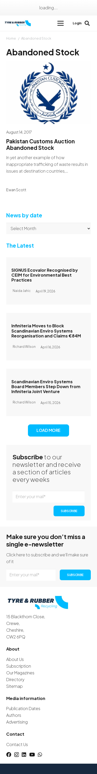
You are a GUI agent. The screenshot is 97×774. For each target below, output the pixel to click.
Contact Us (17, 744)
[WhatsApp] (40, 754)
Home (11, 38)
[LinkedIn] (24, 754)
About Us (15, 659)
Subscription (18, 666)
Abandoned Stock (36, 38)
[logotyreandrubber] (18, 23)
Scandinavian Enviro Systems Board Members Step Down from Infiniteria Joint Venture (45, 386)
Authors (13, 715)
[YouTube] (32, 754)
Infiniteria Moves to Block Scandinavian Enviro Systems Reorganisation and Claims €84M (46, 330)
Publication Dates (23, 708)
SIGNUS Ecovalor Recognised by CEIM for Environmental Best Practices (44, 275)
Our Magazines (20, 672)
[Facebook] (8, 754)
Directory (15, 679)
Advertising (17, 722)
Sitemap (14, 686)
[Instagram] (16, 754)
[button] (60, 23)
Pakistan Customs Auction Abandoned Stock (40, 144)
